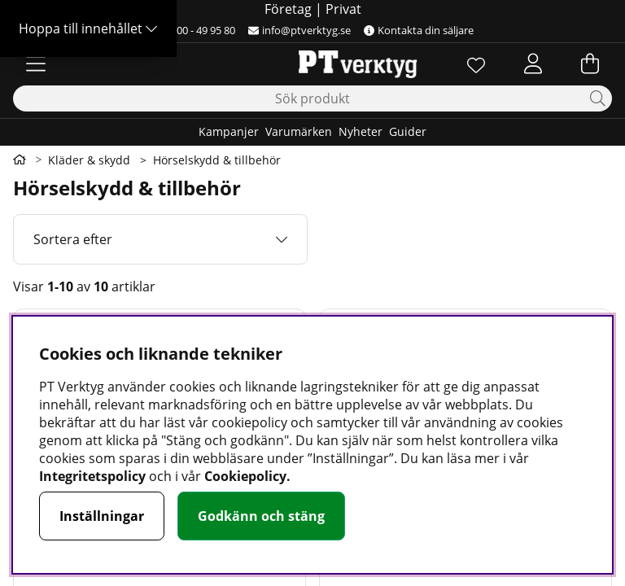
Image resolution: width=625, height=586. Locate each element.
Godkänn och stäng (261, 516)
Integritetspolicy (92, 476)
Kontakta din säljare (419, 30)
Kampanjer (229, 131)
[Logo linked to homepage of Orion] (312, 63)
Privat (343, 9)
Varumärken (298, 131)
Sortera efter (72, 239)
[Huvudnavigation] (36, 63)
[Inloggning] (533, 63)
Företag (288, 9)
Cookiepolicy (245, 476)
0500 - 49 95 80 (193, 30)
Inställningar (101, 516)
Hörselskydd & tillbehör (217, 160)
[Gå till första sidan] (19, 159)
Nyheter (360, 131)
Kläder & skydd (89, 160)
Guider (407, 131)
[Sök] (312, 98)
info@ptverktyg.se (299, 30)
